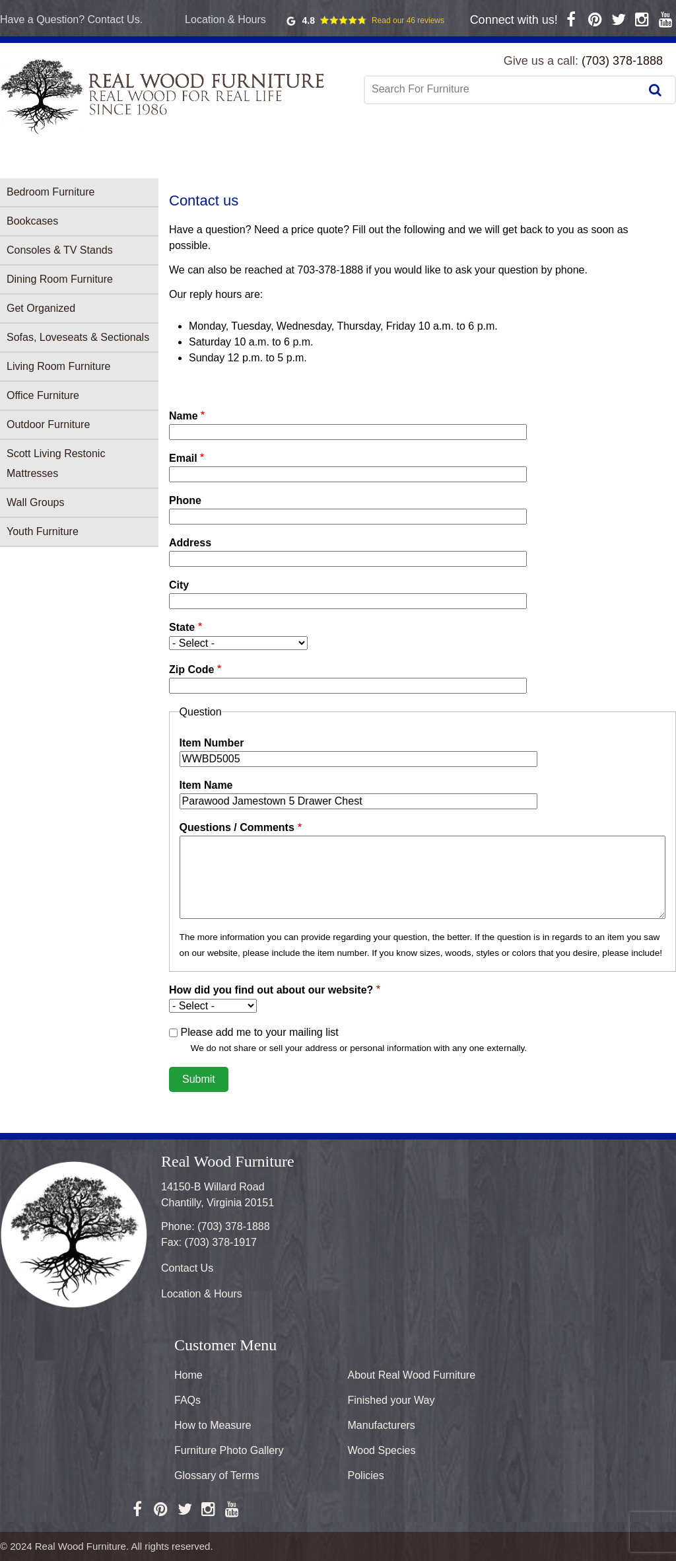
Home (188, 1375)
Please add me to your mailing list (259, 1032)
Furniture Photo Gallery (228, 1450)
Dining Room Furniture (60, 279)
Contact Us (187, 1268)
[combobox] (503, 89)
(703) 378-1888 (622, 60)
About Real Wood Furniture (412, 1375)
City (179, 585)
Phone (185, 500)
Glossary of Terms (216, 1475)
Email (183, 458)
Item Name (206, 785)
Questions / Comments (237, 827)
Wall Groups (35, 502)
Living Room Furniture (58, 366)
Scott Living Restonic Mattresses (56, 463)
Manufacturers (381, 1425)
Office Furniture (43, 395)
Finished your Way (391, 1400)
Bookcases (32, 221)
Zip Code (191, 669)
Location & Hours (225, 19)
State (182, 627)
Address (190, 542)
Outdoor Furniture (48, 424)
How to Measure (213, 1425)
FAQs (187, 1400)
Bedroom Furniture (50, 192)
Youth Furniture (43, 531)
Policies (366, 1475)
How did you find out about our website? (271, 990)
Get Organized (41, 308)
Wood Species (382, 1450)
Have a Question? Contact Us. (71, 19)
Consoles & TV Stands (60, 250)
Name (183, 415)
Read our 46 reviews (408, 20)
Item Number (212, 742)
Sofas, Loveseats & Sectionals (78, 337)
